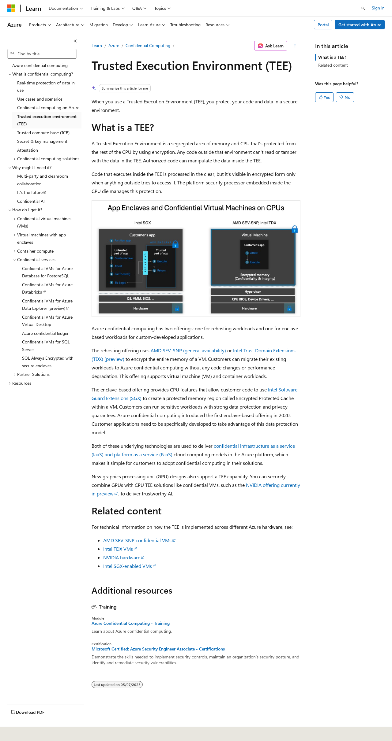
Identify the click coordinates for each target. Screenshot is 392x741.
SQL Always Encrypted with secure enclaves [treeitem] (48, 362)
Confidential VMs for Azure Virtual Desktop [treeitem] (47, 321)
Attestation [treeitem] (27, 150)
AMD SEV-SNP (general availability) (188, 350)
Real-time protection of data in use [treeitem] (46, 86)
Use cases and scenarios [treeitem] (39, 99)
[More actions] (295, 46)
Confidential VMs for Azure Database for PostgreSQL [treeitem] (47, 272)
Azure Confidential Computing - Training (131, 623)
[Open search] (363, 8)
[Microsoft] (11, 8)
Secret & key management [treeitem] (42, 141)
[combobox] (42, 54)
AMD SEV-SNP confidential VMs (137, 540)
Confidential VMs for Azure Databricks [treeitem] (47, 288)
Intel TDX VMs (118, 549)
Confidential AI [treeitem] (31, 201)
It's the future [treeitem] (30, 192)
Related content (333, 65)
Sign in (378, 8)
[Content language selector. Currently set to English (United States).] (35, 732)
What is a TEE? (332, 57)
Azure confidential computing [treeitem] (40, 65)
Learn (97, 45)
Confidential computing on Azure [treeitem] (48, 107)
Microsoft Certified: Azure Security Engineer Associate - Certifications (158, 649)
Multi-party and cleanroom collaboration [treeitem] (42, 180)
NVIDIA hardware (121, 557)
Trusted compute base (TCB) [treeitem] (43, 132)
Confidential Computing (148, 45)
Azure (113, 45)
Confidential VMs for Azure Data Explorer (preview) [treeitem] (47, 304)
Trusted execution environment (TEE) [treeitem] (47, 120)
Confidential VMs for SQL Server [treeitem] (46, 345)
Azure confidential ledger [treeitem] (45, 333)
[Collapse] (75, 40)
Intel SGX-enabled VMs (127, 566)
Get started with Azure (359, 25)
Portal (323, 25)
